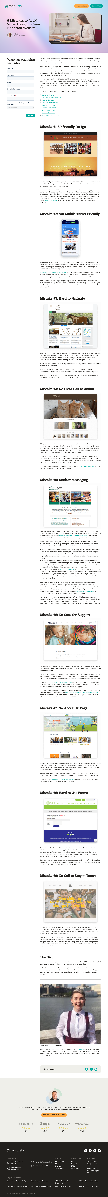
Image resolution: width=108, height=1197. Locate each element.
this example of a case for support (60, 682)
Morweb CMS (60, 1162)
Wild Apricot (80, 1049)
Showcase (58, 1166)
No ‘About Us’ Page (48, 110)
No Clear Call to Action (50, 103)
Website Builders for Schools (89, 1181)
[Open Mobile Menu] (71, 6)
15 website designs (51, 200)
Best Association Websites (88, 1186)
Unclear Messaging (48, 105)
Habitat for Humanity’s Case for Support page (81, 693)
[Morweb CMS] (13, 6)
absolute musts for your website (63, 779)
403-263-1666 (92, 1162)
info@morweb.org (93, 1164)
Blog (73, 1162)
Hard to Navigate (48, 100)
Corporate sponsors (67, 570)
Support (74, 1164)
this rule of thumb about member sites (73, 536)
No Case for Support (49, 108)
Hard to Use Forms (48, 113)
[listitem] (18, 1163)
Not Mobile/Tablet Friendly (51, 98)
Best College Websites (63, 1186)
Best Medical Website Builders (17, 1186)
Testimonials (59, 1168)
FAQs (73, 1166)
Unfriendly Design (48, 95)
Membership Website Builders (41, 1186)
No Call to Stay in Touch (50, 115)
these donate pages (86, 466)
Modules (58, 1164)
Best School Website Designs (17, 1181)
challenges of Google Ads (85, 591)
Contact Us (75, 1168)
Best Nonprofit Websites (39, 1181)
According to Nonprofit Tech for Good (53, 273)
